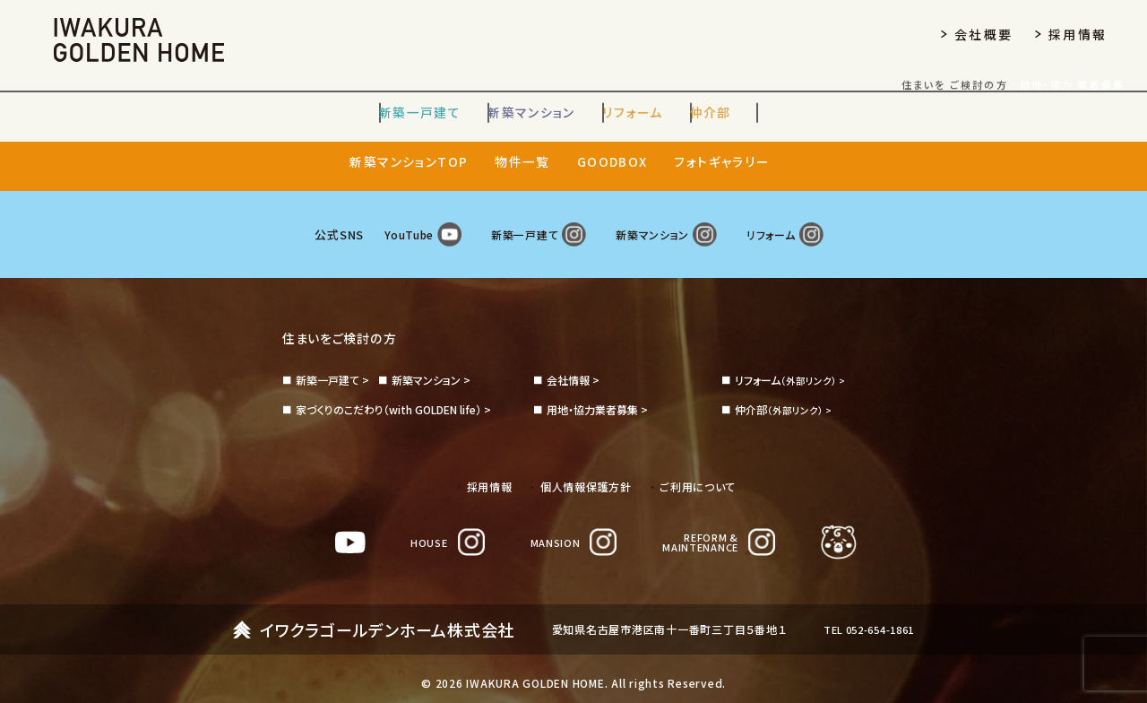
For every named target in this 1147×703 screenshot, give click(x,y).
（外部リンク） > (793, 361)
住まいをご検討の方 (347, 319)
